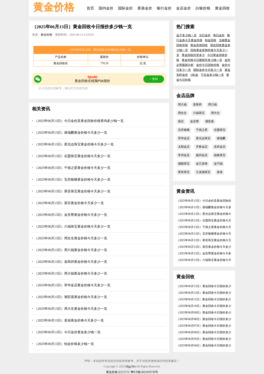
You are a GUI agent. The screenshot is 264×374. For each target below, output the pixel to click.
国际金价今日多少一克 (207, 69)
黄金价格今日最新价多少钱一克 (202, 60)
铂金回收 (210, 40)
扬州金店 (201, 155)
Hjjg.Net (131, 366)
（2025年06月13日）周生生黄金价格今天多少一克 (70, 238)
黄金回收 (222, 8)
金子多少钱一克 (186, 35)
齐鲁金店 (201, 146)
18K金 (194, 74)
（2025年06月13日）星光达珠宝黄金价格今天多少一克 (74, 144)
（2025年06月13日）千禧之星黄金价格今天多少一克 (72, 167)
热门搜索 (185, 26)
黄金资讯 (185, 191)
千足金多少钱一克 (212, 74)
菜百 (181, 121)
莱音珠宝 (184, 172)
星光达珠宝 (203, 138)
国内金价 (106, 8)
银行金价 (164, 8)
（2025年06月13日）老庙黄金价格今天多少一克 (69, 320)
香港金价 (144, 8)
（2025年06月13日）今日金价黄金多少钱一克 (67, 332)
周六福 (212, 104)
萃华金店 (184, 138)
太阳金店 (184, 146)
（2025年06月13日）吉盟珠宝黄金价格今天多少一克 (72, 156)
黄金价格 (53, 7)
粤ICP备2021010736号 (144, 372)
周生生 (182, 113)
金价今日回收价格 (207, 65)
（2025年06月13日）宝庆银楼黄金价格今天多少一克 (72, 179)
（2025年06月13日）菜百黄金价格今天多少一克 (69, 203)
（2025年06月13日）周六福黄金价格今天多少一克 (70, 250)
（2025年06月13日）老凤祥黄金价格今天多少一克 (70, 261)
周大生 (215, 113)
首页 (90, 8)
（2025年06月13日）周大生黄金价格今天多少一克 (70, 308)
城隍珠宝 (184, 163)
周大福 (182, 104)
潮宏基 (209, 121)
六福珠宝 (199, 113)
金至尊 (194, 121)
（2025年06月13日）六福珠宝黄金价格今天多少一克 (72, 226)
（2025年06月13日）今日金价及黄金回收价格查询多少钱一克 (79, 121)
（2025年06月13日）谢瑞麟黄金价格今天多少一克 (70, 132)
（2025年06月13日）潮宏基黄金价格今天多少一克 (70, 297)
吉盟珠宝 (219, 129)
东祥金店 (219, 146)
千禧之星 (201, 129)
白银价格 (203, 8)
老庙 (220, 172)
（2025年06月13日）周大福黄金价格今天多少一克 (70, 273)
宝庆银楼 (184, 129)
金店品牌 (185, 95)
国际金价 (125, 8)
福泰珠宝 (219, 155)
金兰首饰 (201, 163)
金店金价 (183, 8)
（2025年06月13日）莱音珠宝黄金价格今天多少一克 (72, 191)
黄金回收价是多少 (193, 55)
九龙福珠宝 (203, 172)
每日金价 (219, 35)
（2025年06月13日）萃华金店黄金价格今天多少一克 (72, 285)
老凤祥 (197, 104)
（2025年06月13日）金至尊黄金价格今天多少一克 (70, 214)
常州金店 (184, 155)
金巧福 (218, 163)
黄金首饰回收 (199, 45)
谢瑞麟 (221, 138)
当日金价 (205, 35)
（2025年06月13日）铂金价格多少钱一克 (64, 344)
